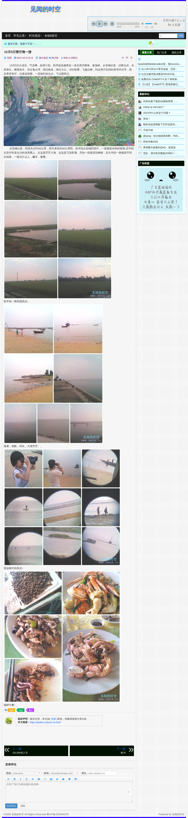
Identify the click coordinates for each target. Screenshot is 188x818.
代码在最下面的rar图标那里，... (160, 101)
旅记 (21, 710)
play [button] (99, 23)
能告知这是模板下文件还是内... (160, 124)
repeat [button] (146, 27)
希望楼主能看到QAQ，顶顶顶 (159, 147)
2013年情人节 (40, 750)
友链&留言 (51, 35)
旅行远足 (43, 57)
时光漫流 (35, 35)
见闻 (9, 57)
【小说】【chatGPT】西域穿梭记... (160, 84)
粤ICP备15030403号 (58, 814)
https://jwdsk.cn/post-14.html (45, 722)
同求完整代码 (150, 141)
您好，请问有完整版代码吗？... (160, 153)
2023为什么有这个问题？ (157, 112)
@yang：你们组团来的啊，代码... (161, 135)
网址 (84, 773)
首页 (8, 35)
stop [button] (112, 23)
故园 (12, 710)
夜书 (98, 750)
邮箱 (46, 773)
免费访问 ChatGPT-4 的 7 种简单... (160, 79)
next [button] (105, 23)
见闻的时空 (45, 9)
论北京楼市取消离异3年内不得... (158, 74)
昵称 (8, 773)
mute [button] (143, 23)
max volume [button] (155, 23)
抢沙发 (55, 57)
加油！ (147, 118)
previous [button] (93, 23)
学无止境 (19, 35)
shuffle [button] (152, 27)
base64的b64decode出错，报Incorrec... (159, 64)
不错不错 (148, 130)
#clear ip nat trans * (153, 107)
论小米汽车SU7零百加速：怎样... (159, 69)
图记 (31, 710)
